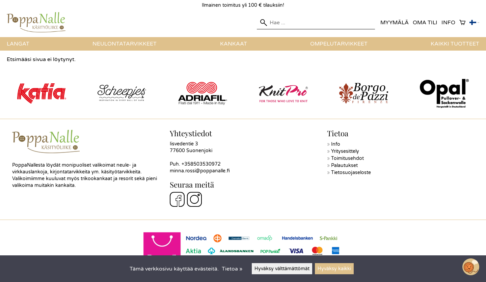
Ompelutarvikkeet (339, 43)
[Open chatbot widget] (470, 266)
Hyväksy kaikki (334, 269)
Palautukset (344, 165)
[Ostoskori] (462, 23)
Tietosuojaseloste (351, 172)
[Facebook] (177, 200)
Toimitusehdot (347, 158)
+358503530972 (201, 164)
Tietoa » (232, 268)
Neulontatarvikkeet (124, 43)
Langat (18, 43)
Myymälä (394, 22)
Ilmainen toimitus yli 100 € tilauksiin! (243, 5)
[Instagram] (194, 200)
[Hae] (316, 22)
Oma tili (425, 22)
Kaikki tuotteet (455, 43)
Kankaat (233, 43)
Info (448, 22)
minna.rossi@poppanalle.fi (200, 171)
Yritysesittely (345, 151)
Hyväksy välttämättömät (281, 269)
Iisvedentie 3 (184, 144)
